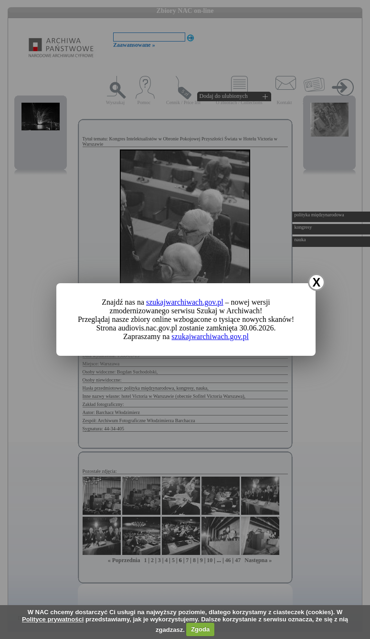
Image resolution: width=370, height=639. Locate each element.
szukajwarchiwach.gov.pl (184, 302)
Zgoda (200, 629)
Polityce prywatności (53, 619)
